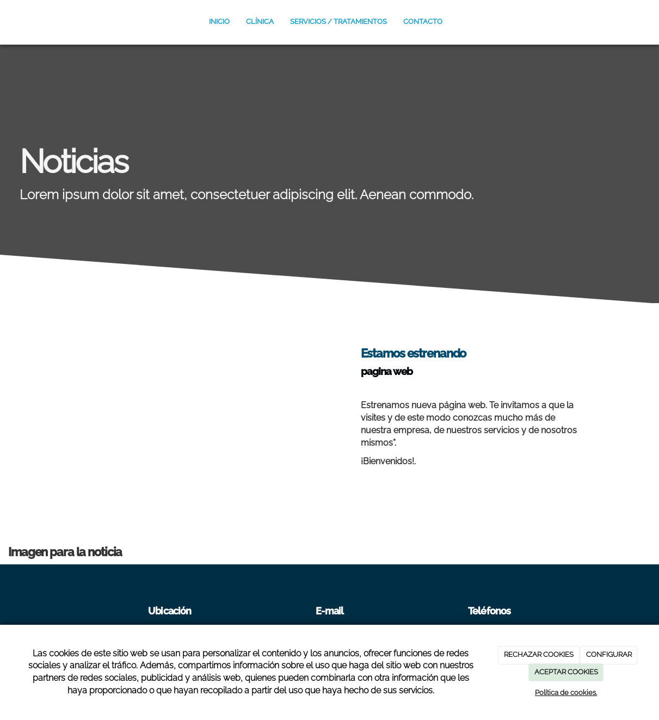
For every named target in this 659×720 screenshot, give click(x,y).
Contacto (422, 21)
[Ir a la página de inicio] (1, 22)
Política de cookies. (566, 692)
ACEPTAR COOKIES (566, 672)
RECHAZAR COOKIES (539, 654)
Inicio (219, 21)
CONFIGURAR (609, 654)
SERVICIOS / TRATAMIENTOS (338, 21)
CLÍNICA (260, 21)
